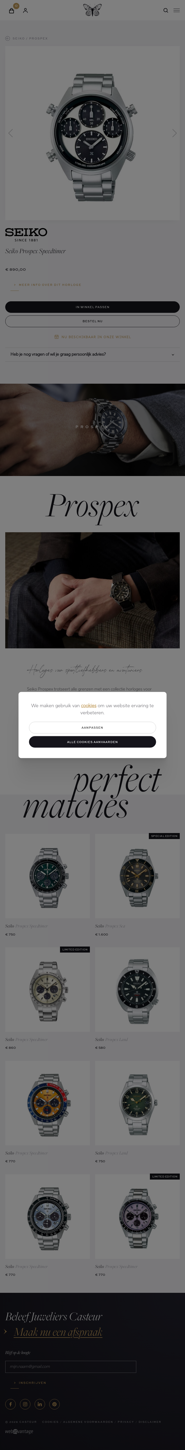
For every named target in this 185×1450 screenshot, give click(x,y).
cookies (88, 706)
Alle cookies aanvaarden (92, 742)
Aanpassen (92, 727)
